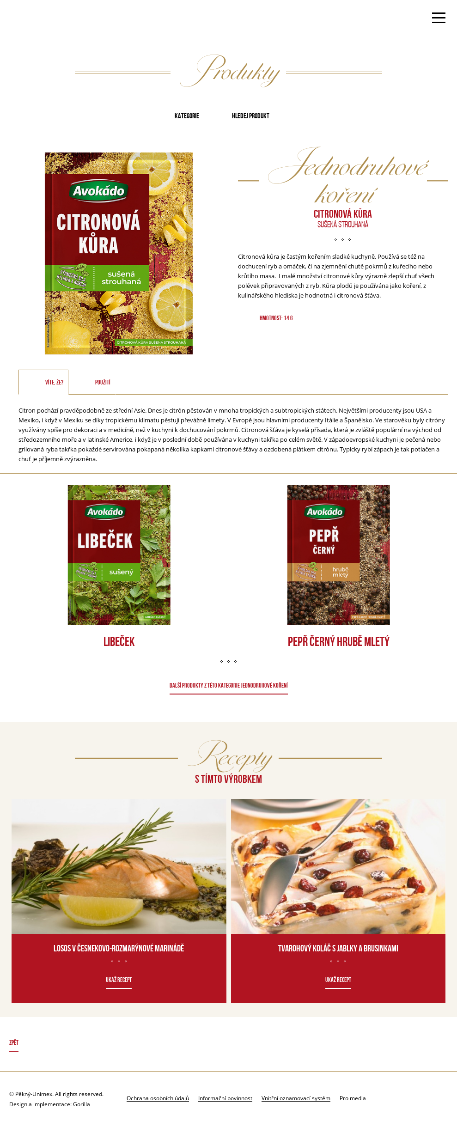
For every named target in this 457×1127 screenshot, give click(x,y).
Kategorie (187, 116)
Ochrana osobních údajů (158, 1098)
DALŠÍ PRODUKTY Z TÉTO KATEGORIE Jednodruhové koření (229, 685)
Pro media (353, 1098)
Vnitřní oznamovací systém (296, 1098)
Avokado (38, 19)
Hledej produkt (250, 116)
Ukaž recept (119, 979)
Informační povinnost (225, 1098)
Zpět (13, 1042)
